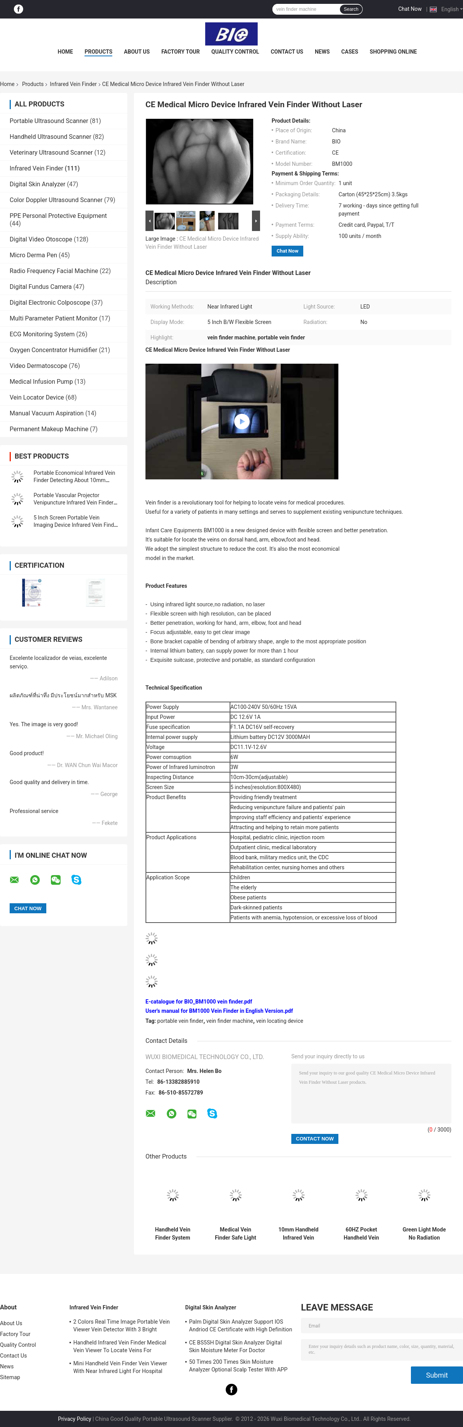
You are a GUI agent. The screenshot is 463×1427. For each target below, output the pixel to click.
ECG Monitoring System (42, 334)
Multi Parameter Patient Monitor (54, 318)
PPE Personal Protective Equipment (58, 215)
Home (65, 52)
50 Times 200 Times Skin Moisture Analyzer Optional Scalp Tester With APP (238, 1366)
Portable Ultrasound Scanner (49, 121)
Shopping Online (393, 52)
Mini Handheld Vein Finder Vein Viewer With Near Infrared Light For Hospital (120, 1367)
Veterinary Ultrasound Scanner (51, 152)
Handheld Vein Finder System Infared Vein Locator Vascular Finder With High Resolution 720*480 (172, 1233)
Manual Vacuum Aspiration (47, 413)
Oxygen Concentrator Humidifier (53, 350)
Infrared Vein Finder (73, 84)
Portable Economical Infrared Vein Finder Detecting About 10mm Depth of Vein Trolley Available (74, 480)
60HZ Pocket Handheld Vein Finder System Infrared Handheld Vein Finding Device (361, 1233)
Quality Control (235, 52)
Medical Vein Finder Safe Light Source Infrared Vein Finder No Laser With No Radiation (235, 1233)
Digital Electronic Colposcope (50, 302)
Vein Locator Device (37, 397)
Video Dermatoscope (38, 365)
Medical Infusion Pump (41, 381)
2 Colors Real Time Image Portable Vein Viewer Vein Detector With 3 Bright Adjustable (121, 1327)
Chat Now (410, 9)
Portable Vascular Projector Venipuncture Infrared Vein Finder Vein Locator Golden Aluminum (73, 502)
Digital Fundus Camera (41, 286)
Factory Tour (180, 52)
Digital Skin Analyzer (38, 184)
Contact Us (287, 52)
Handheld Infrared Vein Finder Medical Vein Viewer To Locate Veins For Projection (119, 1347)
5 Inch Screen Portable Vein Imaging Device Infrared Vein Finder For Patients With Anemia (76, 524)
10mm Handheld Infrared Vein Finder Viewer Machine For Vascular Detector (298, 1233)
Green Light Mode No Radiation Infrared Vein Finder (424, 1233)
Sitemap (10, 1377)
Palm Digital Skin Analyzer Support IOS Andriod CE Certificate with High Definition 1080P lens (240, 1327)
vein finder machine (229, 1021)
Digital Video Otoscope (41, 239)
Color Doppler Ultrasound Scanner (56, 200)
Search (351, 9)
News (322, 52)
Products (98, 52)
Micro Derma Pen (33, 255)
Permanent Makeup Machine (49, 429)
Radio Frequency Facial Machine (54, 271)
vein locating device (279, 1021)
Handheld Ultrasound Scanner (50, 136)
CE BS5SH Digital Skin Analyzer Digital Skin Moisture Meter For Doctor (235, 1346)
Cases (349, 52)
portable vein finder (180, 1021)
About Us (137, 52)
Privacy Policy (74, 1419)
